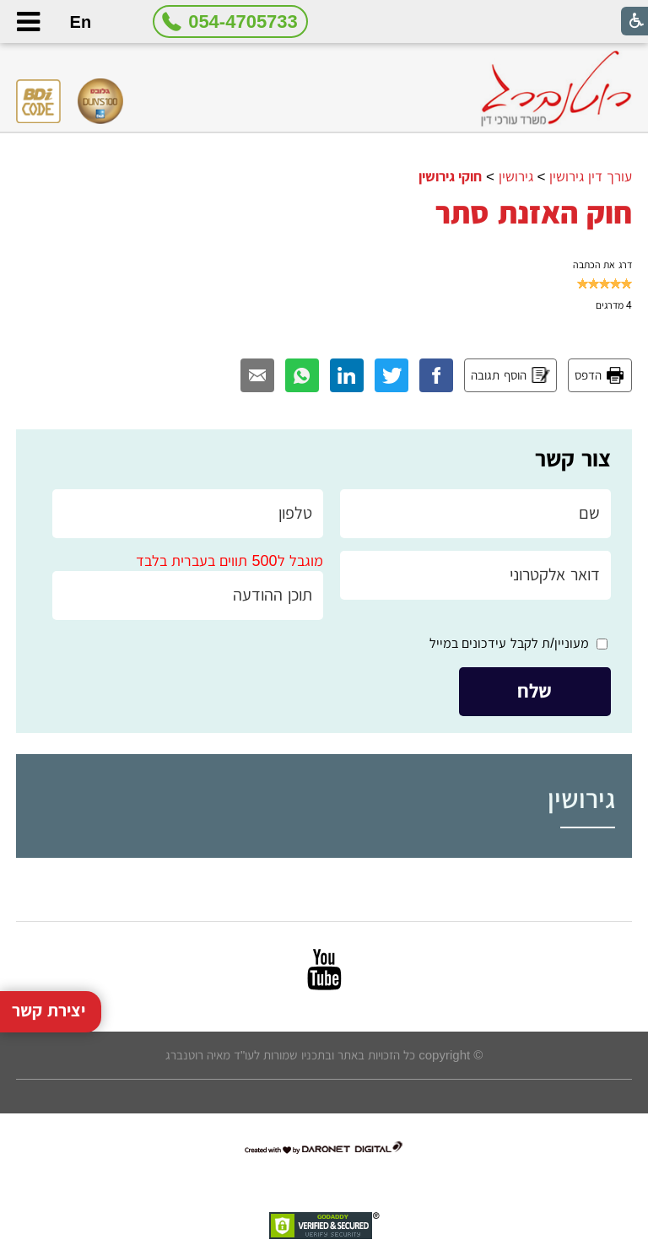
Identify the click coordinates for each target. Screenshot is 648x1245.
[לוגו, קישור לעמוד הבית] (556, 88)
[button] (27, 21)
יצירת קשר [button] (48, 991)
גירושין (516, 177)
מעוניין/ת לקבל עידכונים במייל (509, 643)
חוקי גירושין (450, 177)
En (81, 22)
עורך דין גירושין (590, 177)
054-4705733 (243, 21)
